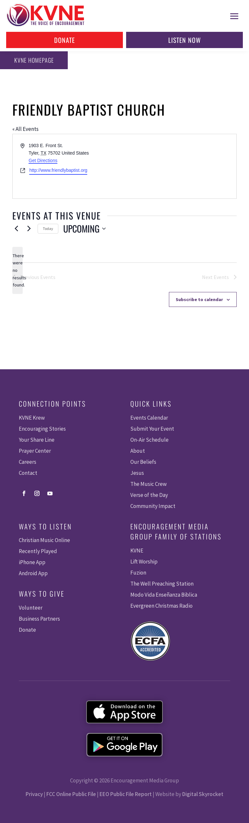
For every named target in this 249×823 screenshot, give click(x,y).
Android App (33, 573)
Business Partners (39, 618)
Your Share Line (36, 439)
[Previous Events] (16, 229)
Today (48, 228)
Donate (64, 40)
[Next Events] (29, 229)
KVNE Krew (32, 417)
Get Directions (43, 160)
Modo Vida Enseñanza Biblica (163, 594)
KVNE (136, 550)
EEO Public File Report (126, 794)
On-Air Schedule (149, 439)
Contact (28, 472)
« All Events (25, 129)
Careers (27, 461)
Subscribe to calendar (199, 299)
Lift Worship (144, 561)
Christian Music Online (44, 540)
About (137, 450)
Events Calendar (149, 417)
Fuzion (138, 572)
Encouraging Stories (42, 428)
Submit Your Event (152, 428)
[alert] (17, 270)
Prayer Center (35, 450)
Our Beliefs (143, 461)
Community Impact (152, 506)
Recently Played (38, 551)
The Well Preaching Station (162, 583)
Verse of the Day (149, 495)
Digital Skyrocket (202, 794)
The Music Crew (148, 483)
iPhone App (32, 562)
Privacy (34, 794)
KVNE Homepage (33, 60)
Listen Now (184, 40)
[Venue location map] (180, 166)
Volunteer (30, 607)
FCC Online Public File (71, 794)
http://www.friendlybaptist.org (58, 170)
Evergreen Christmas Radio (161, 605)
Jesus (137, 472)
